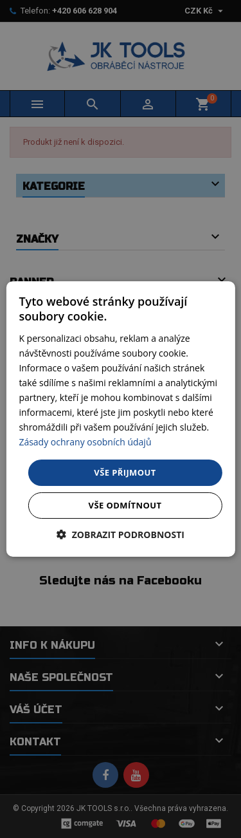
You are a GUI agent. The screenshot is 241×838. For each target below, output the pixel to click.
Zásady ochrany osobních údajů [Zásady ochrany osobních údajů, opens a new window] (85, 442)
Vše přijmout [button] (125, 472)
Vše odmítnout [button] (125, 505)
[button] (120, 534)
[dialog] (120, 419)
